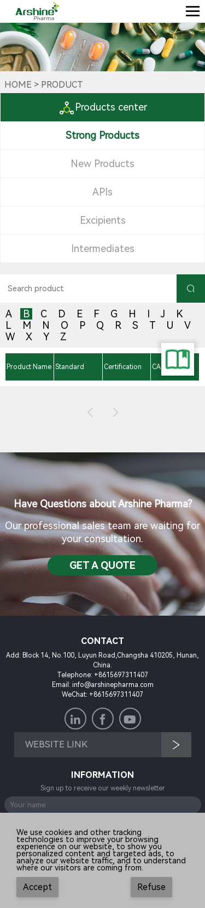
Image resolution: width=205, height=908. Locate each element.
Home (18, 84)
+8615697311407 (121, 675)
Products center (102, 107)
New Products (102, 163)
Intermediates (102, 248)
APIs (102, 192)
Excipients (103, 220)
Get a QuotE (102, 565)
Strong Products (102, 135)
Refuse (151, 887)
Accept (37, 887)
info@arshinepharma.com (113, 685)
